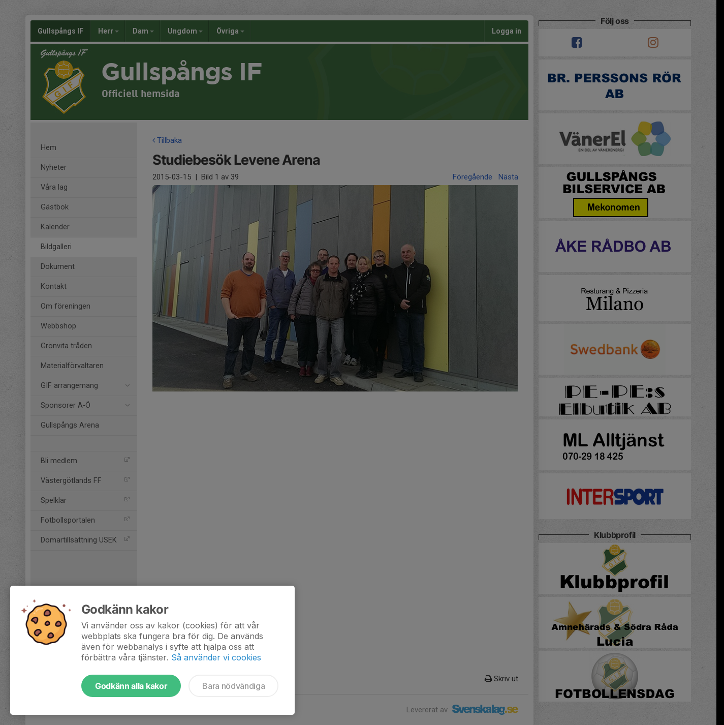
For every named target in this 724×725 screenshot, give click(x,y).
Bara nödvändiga (233, 686)
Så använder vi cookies (216, 657)
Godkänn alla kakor (131, 686)
